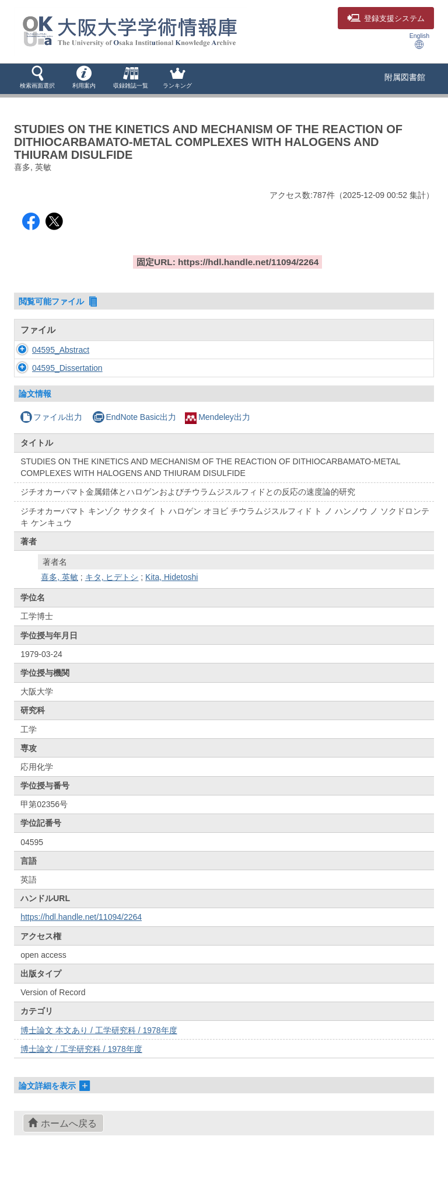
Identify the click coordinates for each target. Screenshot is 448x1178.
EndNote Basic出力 (134, 428)
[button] (37, 78)
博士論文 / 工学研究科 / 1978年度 (81, 1060)
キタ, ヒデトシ (112, 588)
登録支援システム (386, 19)
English (419, 40)
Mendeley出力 (217, 428)
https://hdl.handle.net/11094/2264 (81, 928)
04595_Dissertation (67, 373)
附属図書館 (404, 77)
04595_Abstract (60, 350)
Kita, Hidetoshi (171, 588)
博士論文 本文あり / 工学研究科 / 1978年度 (98, 1042)
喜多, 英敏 (59, 588)
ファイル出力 (51, 428)
